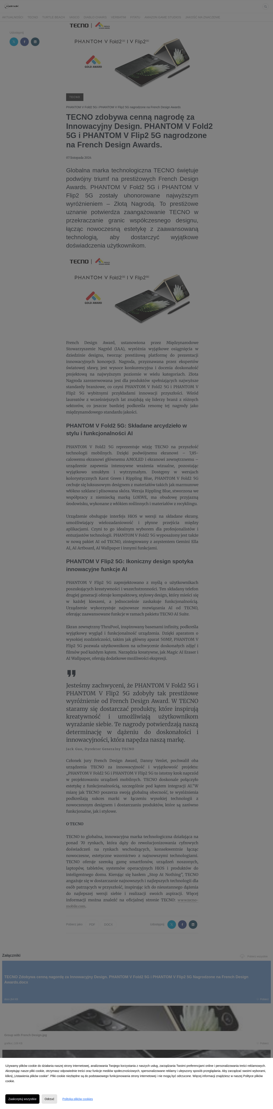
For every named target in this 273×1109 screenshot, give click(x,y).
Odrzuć (49, 1099)
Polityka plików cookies (77, 1099)
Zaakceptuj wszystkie (22, 1099)
